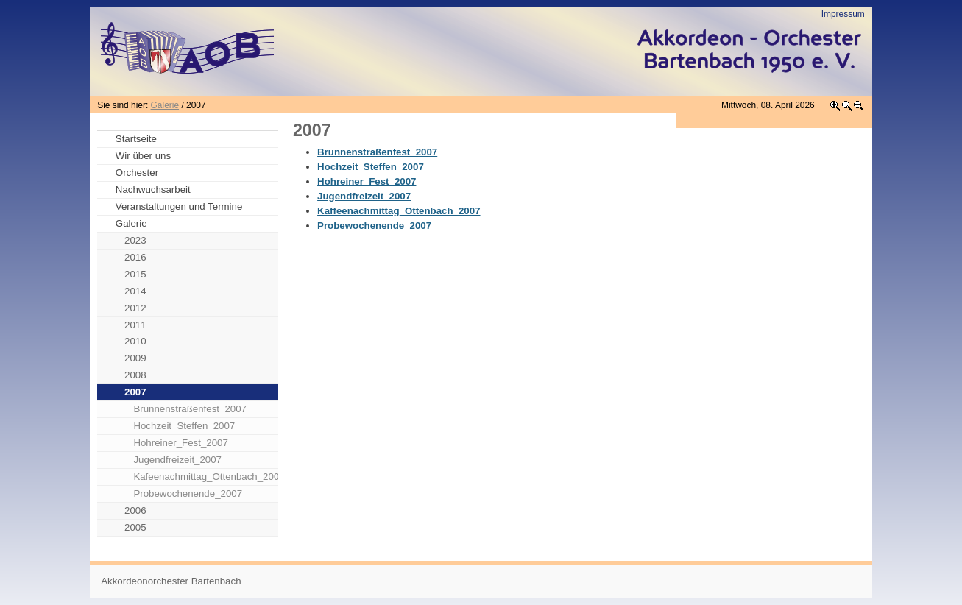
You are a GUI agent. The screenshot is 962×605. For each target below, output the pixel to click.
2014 (135, 291)
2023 (135, 240)
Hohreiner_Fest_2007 (180, 442)
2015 (135, 274)
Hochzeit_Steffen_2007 (184, 425)
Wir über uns (143, 155)
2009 (135, 358)
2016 (135, 257)
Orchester (137, 172)
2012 (135, 308)
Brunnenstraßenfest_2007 (190, 408)
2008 (135, 375)
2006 (135, 510)
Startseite (136, 138)
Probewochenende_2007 (187, 493)
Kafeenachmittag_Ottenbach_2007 (205, 476)
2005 (135, 527)
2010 (135, 341)
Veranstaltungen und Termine (179, 206)
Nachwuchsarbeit (153, 189)
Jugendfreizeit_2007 (177, 459)
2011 (135, 324)
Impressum (843, 14)
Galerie (165, 105)
